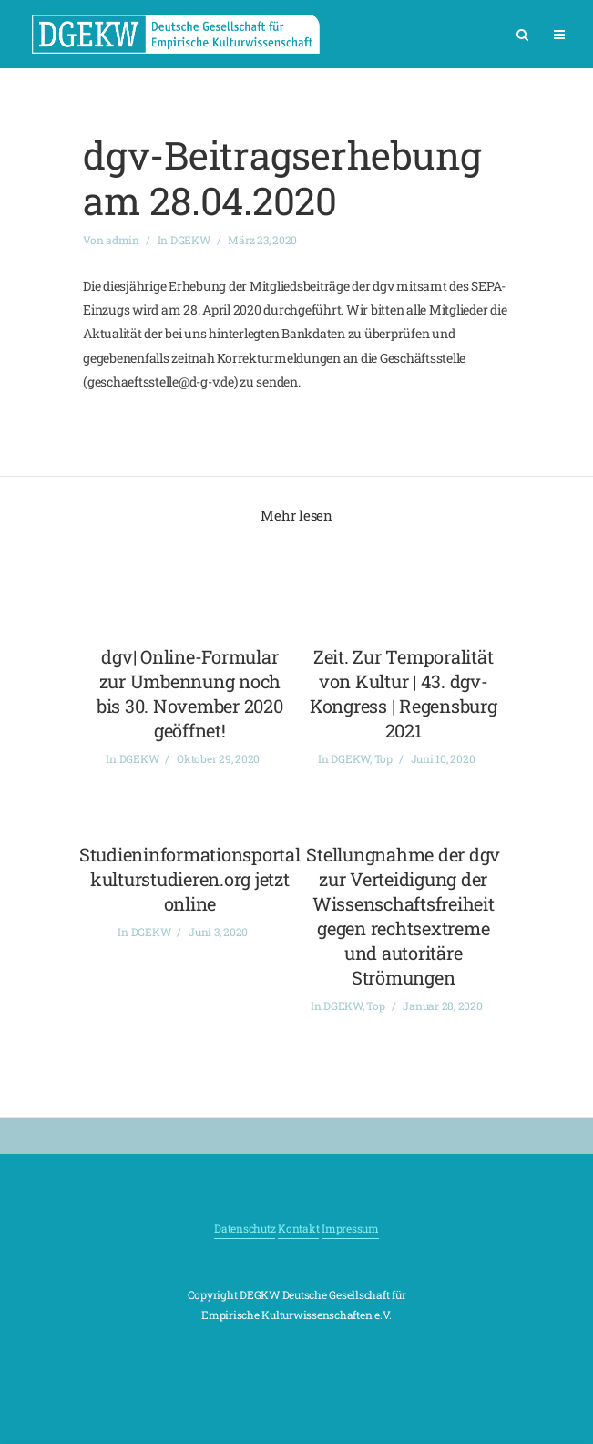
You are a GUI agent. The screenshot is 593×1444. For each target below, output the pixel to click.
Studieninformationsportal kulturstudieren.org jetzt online (190, 878)
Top (383, 758)
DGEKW (190, 239)
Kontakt (298, 1228)
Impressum (350, 1228)
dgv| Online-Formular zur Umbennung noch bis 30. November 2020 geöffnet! (190, 693)
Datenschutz (244, 1228)
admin (122, 239)
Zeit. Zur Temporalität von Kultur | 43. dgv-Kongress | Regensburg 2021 (403, 693)
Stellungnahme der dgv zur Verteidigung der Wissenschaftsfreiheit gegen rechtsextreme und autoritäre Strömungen (403, 915)
